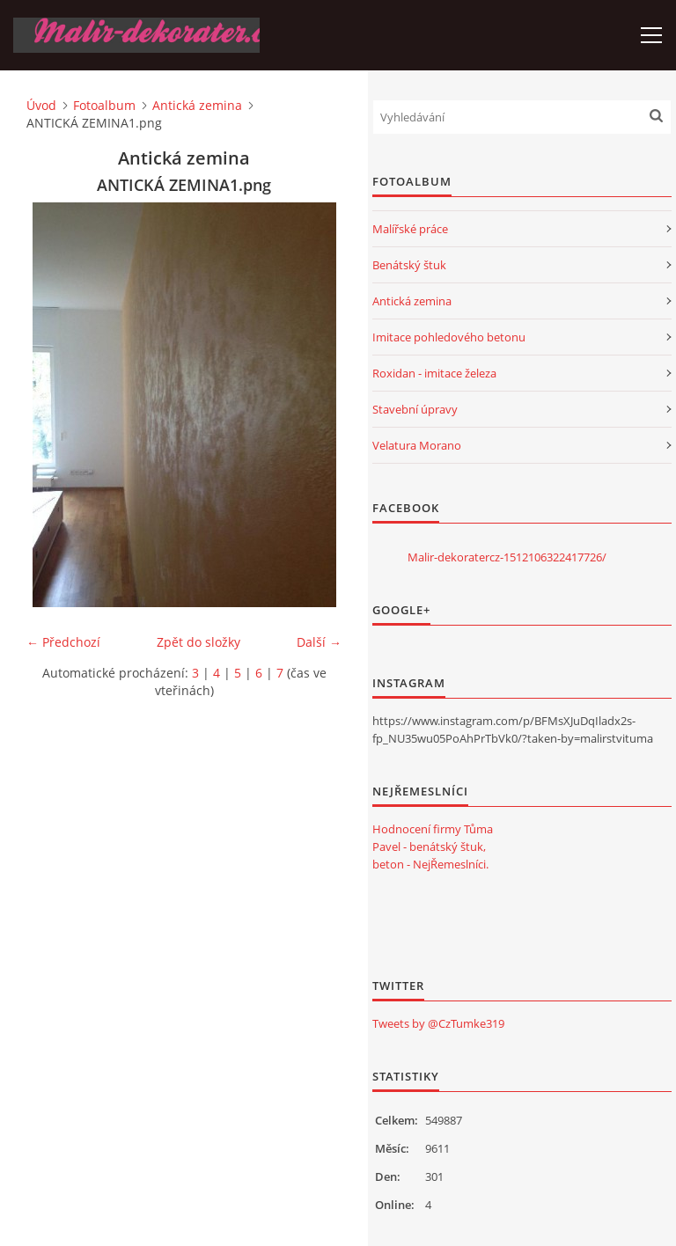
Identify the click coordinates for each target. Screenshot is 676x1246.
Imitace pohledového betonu (448, 337)
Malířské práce (410, 229)
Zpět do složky (198, 642)
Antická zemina (197, 105)
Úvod (41, 105)
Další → (319, 642)
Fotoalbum (104, 105)
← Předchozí (63, 642)
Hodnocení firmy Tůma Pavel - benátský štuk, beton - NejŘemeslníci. (432, 846)
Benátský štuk (409, 265)
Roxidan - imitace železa (434, 373)
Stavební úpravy (415, 409)
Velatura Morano (416, 445)
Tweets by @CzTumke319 (438, 1023)
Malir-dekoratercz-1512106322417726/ (507, 557)
